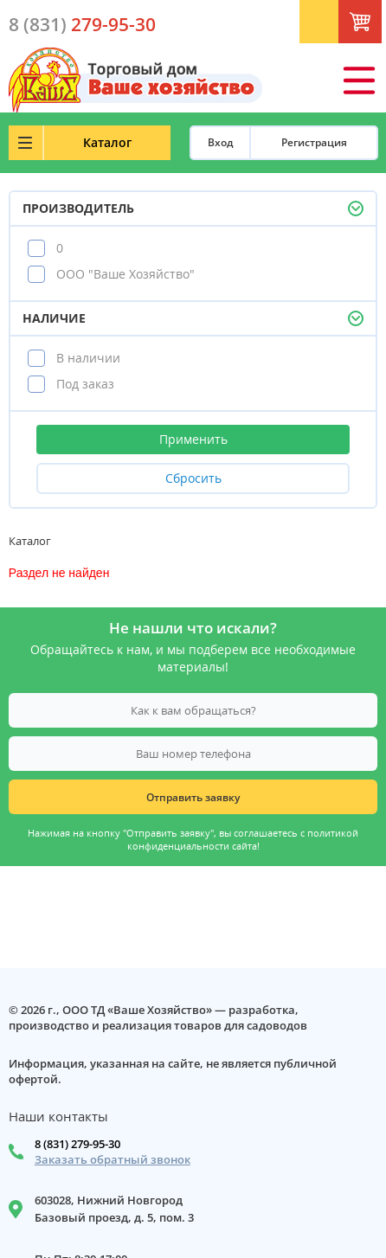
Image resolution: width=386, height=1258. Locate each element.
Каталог (107, 142)
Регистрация (314, 142)
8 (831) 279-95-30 (77, 1144)
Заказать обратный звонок (112, 1159)
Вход (220, 142)
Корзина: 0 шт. (378, 26)
